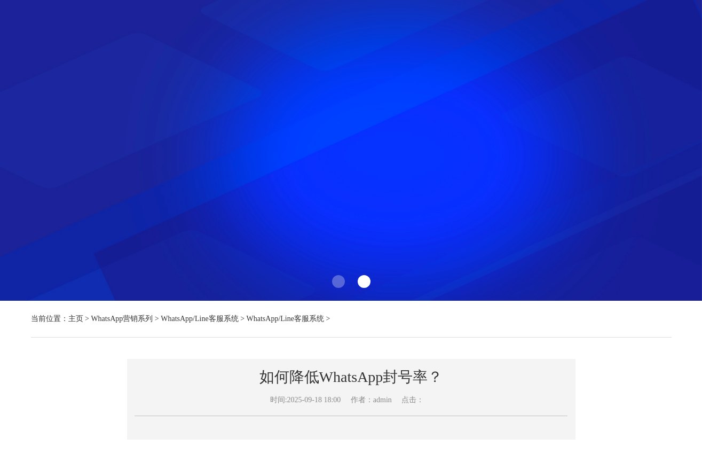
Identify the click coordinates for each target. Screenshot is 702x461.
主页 (75, 319)
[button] (338, 281)
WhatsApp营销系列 (122, 319)
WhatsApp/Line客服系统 (199, 319)
